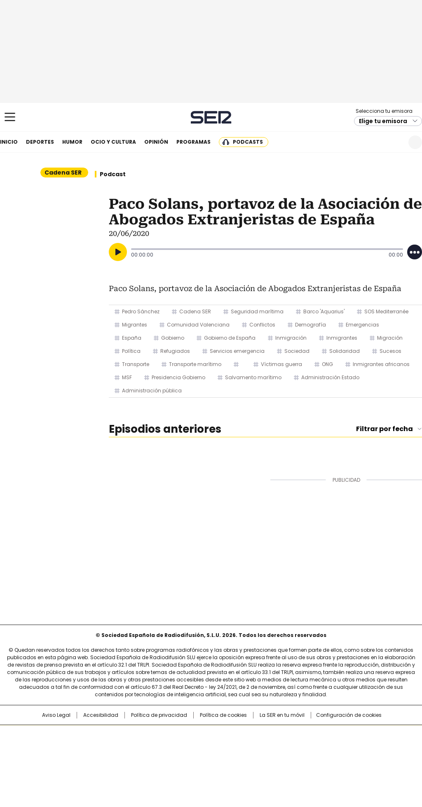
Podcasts (248, 141)
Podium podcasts (190, 760)
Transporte (135, 364)
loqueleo (298, 760)
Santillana (188, 735)
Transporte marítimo (195, 364)
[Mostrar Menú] (10, 116)
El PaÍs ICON (226, 760)
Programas (193, 141)
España (131, 337)
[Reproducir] (118, 252)
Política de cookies (223, 715)
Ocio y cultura (113, 141)
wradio (195, 748)
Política (131, 351)
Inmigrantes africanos (381, 364)
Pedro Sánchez (140, 311)
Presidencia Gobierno (178, 377)
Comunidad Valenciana (198, 324)
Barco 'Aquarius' (324, 311)
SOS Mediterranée (386, 311)
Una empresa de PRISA (43, 743)
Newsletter (395, 142)
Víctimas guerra (281, 364)
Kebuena (356, 748)
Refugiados (175, 351)
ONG (327, 364)
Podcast (113, 174)
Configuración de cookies (349, 715)
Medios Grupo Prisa (43, 763)
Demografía (310, 324)
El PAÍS (113, 735)
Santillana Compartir (234, 735)
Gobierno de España (230, 337)
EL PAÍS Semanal (287, 748)
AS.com (302, 735)
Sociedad (296, 351)
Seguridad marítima (257, 311)
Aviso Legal (56, 715)
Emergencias (362, 324)
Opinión (156, 141)
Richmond (110, 760)
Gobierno (172, 337)
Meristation (338, 760)
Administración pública (152, 390)
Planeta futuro (322, 748)
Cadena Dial (257, 748)
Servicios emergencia (237, 351)
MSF (127, 377)
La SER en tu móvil (282, 715)
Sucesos (390, 351)
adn (329, 735)
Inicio (9, 141)
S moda (261, 760)
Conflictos (262, 324)
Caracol (359, 735)
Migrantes (134, 324)
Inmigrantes (341, 337)
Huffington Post (126, 748)
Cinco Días (227, 748)
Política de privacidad (159, 715)
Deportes (40, 141)
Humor (72, 141)
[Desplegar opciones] (414, 252)
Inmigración (291, 337)
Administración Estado (330, 377)
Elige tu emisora (383, 121)
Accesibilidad (100, 715)
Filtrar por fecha (384, 429)
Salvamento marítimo (253, 377)
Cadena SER (211, 117)
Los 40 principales (150, 735)
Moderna (152, 760)
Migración (390, 337)
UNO (169, 748)
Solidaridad (344, 351)
